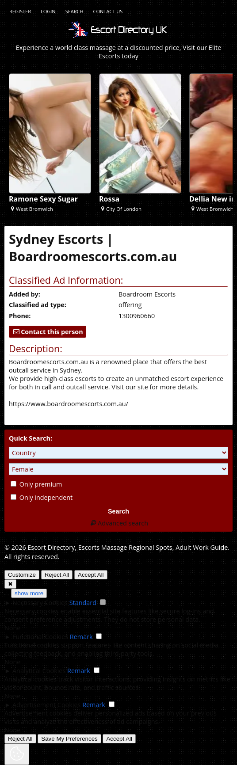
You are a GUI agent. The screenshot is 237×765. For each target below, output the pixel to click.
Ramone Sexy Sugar (43, 199)
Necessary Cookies (40, 602)
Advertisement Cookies (46, 704)
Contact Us (108, 11)
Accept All (91, 574)
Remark (81, 636)
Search (74, 11)
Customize (22, 574)
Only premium (36, 484)
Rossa (109, 199)
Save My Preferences (69, 738)
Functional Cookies (40, 636)
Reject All (57, 574)
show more (29, 593)
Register (20, 11)
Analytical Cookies (38, 670)
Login (48, 11)
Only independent (42, 497)
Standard (82, 602)
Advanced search (118, 523)
